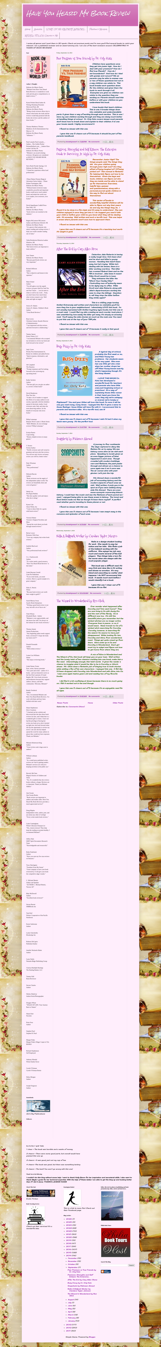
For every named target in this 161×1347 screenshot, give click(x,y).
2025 (69, 1222)
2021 (69, 1234)
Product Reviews (98, 29)
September (73, 1267)
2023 (69, 1228)
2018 (69, 1243)
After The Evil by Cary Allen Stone (77, 249)
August (71, 1300)
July (70, 1303)
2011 (68, 1331)
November (72, 1261)
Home (27, 29)
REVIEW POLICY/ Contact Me (41, 36)
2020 (69, 1237)
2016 (69, 1249)
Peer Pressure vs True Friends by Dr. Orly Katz (84, 58)
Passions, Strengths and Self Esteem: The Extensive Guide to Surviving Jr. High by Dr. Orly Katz (86, 151)
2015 (69, 1252)
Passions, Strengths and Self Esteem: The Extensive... (80, 1276)
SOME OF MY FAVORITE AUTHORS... (65, 29)
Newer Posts (62, 703)
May (70, 1309)
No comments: (94, 142)
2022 (69, 1231)
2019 (69, 1240)
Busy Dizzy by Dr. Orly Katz (73, 346)
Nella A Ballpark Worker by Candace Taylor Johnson (86, 536)
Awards (38, 29)
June (70, 1306)
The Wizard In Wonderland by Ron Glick (80, 601)
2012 (69, 1328)
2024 (69, 1225)
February (72, 1318)
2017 (69, 1246)
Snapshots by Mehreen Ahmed (74, 438)
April (70, 1312)
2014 (69, 1255)
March (71, 1315)
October (71, 1264)
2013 (69, 1325)
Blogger (92, 1337)
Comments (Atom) (76, 707)
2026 (69, 1219)
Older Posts (118, 703)
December (72, 1258)
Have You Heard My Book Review (78, 13)
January (71, 1321)
